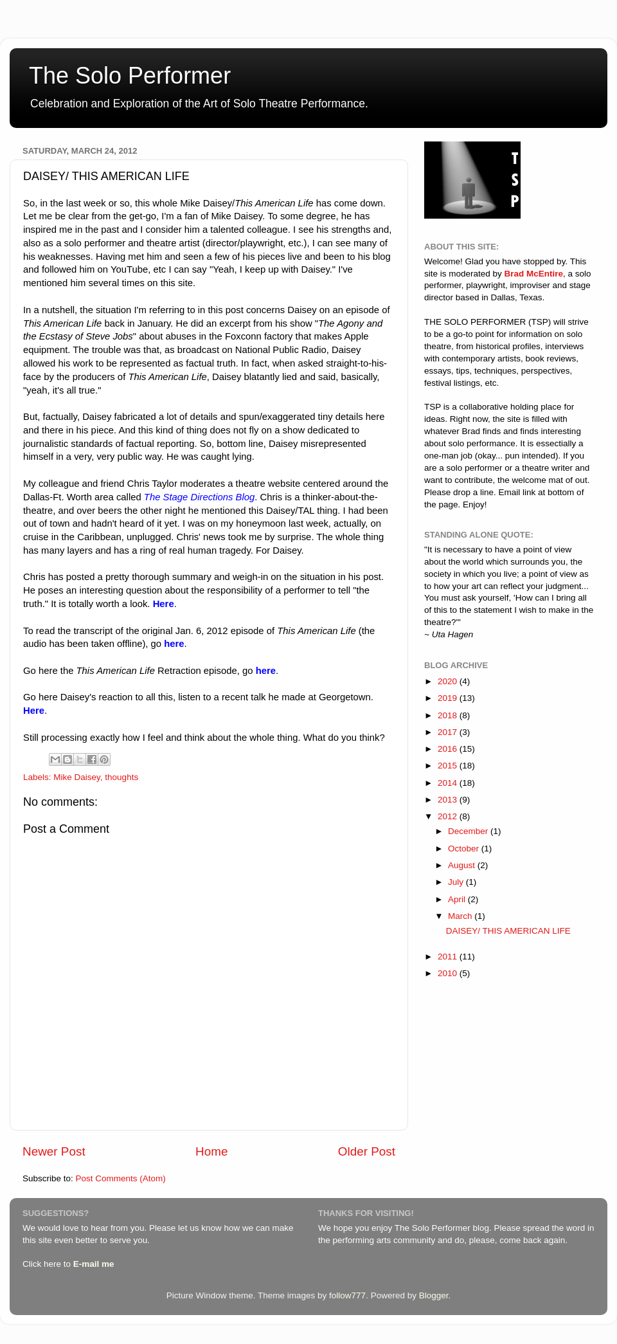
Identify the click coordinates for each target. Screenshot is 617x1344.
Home (211, 1151)
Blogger (434, 1295)
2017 (449, 732)
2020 (449, 681)
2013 (449, 799)
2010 (449, 973)
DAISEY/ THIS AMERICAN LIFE (508, 931)
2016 (449, 749)
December (469, 831)
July (457, 882)
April (458, 899)
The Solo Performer (130, 75)
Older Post (366, 1151)
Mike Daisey (76, 777)
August (463, 865)
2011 (449, 956)
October (464, 848)
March (461, 916)
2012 (449, 816)
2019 (449, 698)
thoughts (121, 777)
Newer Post (53, 1151)
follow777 (347, 1295)
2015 (449, 765)
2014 (449, 783)
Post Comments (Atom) (121, 1178)
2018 (449, 715)
